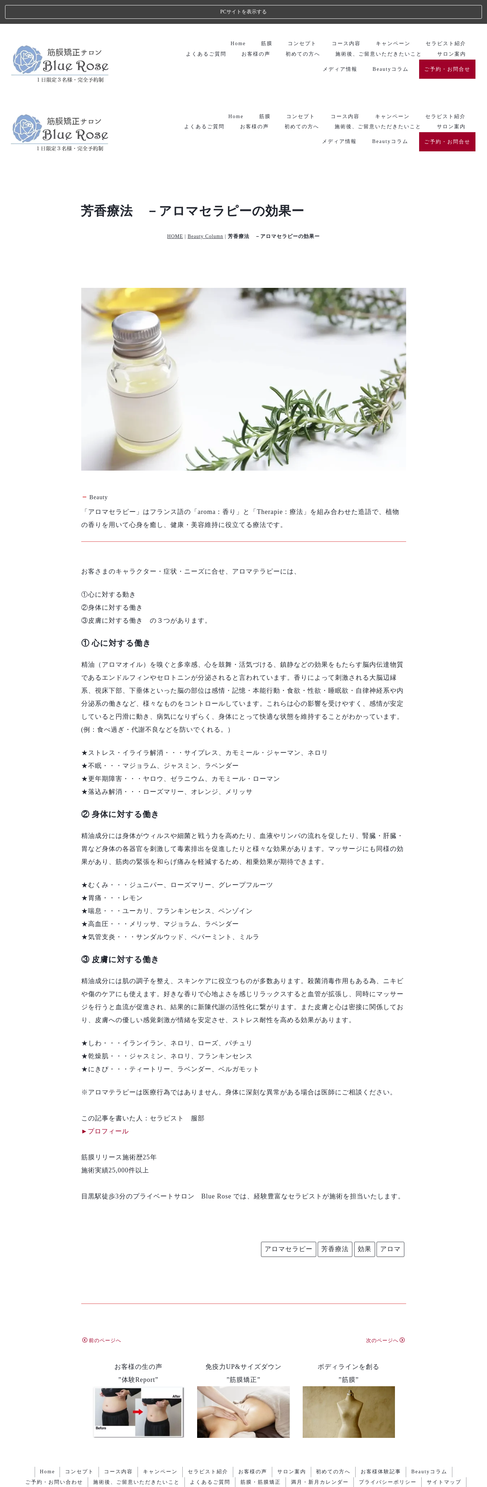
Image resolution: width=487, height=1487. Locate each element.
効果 (364, 1156)
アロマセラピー (289, 1156)
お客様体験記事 (384, 1379)
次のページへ (385, 1247)
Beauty (99, 404)
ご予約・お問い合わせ (52, 1389)
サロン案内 (451, 29)
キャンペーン (392, 19)
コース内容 (345, 19)
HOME (175, 143)
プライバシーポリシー (389, 1389)
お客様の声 (254, 29)
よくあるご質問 (204, 29)
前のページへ (101, 1247)
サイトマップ (446, 1389)
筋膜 (265, 19)
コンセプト (300, 19)
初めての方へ (301, 29)
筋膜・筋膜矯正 (260, 1389)
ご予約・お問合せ (447, 44)
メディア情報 (339, 44)
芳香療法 (335, 1156)
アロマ (390, 1156)
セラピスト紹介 (445, 19)
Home (235, 19)
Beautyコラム (390, 44)
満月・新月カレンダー (320, 1389)
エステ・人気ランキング (243, 1471)
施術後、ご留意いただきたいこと (378, 29)
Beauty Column (205, 143)
